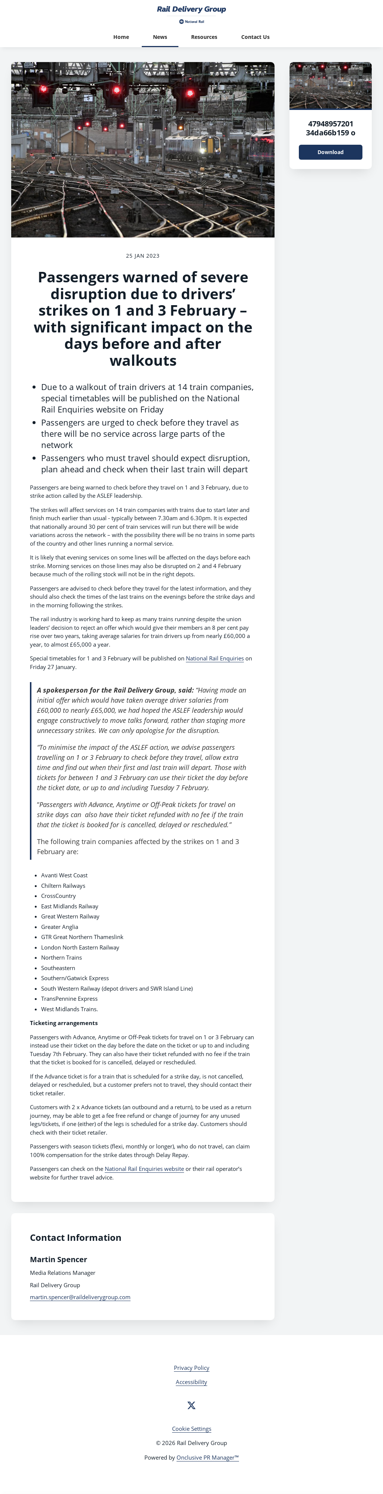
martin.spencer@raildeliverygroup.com (80, 1297)
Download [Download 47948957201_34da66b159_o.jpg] (331, 152)
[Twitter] (191, 1405)
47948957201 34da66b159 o (330, 128)
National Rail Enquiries (215, 658)
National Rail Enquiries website (144, 1168)
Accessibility (191, 1382)
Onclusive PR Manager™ (208, 1457)
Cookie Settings (191, 1428)
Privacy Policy (191, 1367)
